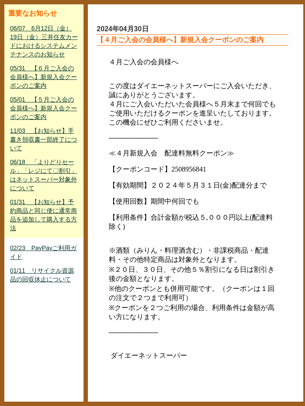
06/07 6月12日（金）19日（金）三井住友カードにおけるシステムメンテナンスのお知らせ (44, 41)
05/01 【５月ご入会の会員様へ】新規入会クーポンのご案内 (43, 108)
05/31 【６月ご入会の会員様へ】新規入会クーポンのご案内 (43, 77)
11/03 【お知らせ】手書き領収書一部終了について (43, 139)
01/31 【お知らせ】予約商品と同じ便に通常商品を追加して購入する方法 (43, 214)
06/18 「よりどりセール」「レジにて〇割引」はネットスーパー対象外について (43, 174)
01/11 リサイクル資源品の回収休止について (42, 275)
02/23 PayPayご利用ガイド (43, 252)
